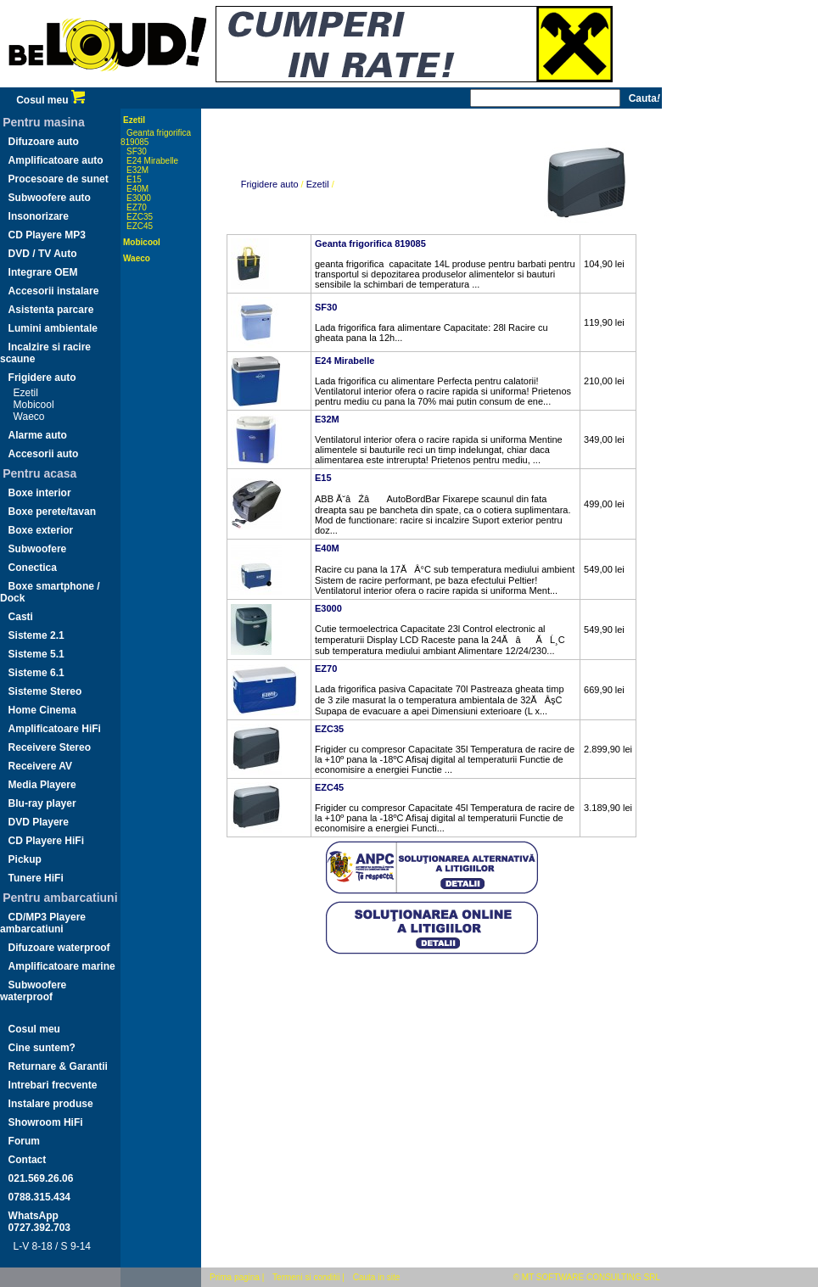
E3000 (138, 198)
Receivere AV (40, 766)
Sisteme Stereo (45, 691)
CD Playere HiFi (46, 841)
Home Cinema (42, 710)
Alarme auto (37, 435)
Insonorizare (38, 216)
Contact (27, 1160)
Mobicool (34, 405)
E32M (137, 170)
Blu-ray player (42, 803)
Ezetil (26, 393)
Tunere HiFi (36, 878)
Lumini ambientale (53, 328)
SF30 (136, 151)
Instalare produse (50, 1104)
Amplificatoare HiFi (54, 729)
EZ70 (136, 207)
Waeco (29, 416)
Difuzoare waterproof (59, 948)
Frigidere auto (42, 377)
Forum (24, 1141)
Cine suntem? (42, 1048)
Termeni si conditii (305, 1277)
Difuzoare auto (43, 142)
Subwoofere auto (49, 198)
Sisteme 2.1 (36, 635)
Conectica (32, 568)
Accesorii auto (43, 454)
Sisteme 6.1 (36, 673)
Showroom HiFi (45, 1122)
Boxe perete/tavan (52, 512)
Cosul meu (50, 100)
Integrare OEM (43, 272)
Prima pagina (235, 1277)
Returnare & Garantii (58, 1066)
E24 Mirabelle (152, 160)
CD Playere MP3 (47, 235)
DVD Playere (38, 822)
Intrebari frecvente (53, 1085)
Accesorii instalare (53, 291)
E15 (134, 179)
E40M (137, 188)
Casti (20, 617)
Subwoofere (37, 549)
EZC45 (139, 226)
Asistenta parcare (51, 310)
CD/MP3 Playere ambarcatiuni (43, 923)
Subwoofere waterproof (33, 991)
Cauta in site (377, 1277)
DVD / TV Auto (42, 254)
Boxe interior (39, 493)
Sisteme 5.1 (36, 654)
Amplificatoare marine (61, 966)
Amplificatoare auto (56, 160)
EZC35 (139, 216)
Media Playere (42, 785)
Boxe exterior (41, 530)
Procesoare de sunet (58, 179)
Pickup (25, 859)
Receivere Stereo (49, 747)
